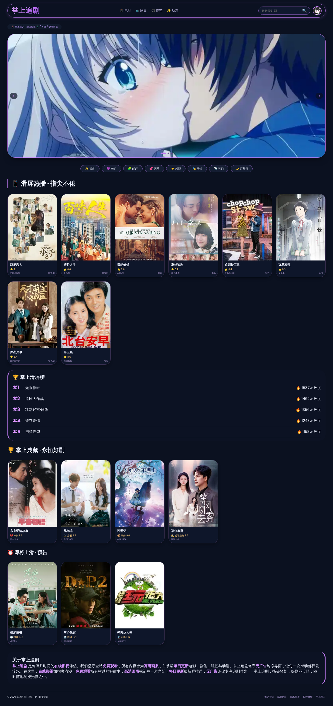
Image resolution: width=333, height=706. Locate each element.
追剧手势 (269, 697)
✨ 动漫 (172, 10)
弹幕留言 (321, 697)
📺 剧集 (141, 10)
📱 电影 (125, 10)
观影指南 (282, 697)
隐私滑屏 (295, 697)
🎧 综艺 (157, 10)
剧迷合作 (307, 697)
